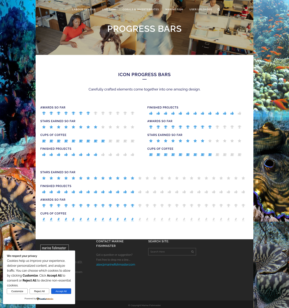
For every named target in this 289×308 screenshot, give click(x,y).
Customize (17, 291)
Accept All (61, 291)
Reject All (39, 291)
